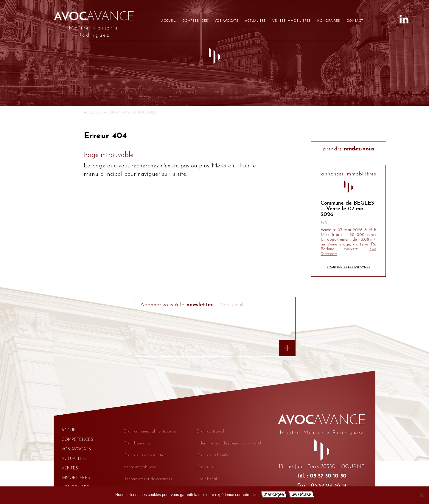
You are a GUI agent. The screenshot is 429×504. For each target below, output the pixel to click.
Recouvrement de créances (148, 479)
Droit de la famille (213, 455)
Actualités (255, 21)
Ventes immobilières (291, 21)
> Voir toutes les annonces (348, 267)
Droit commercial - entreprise (150, 431)
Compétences (195, 21)
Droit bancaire (137, 443)
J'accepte (274, 494)
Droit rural (206, 467)
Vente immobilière (140, 467)
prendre (348, 149)
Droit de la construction (145, 455)
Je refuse (301, 494)
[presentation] (158, 334)
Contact (354, 21)
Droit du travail (210, 431)
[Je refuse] (422, 495)
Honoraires (328, 21)
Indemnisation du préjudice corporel (229, 443)
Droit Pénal (207, 479)
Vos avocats (226, 21)
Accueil (168, 21)
